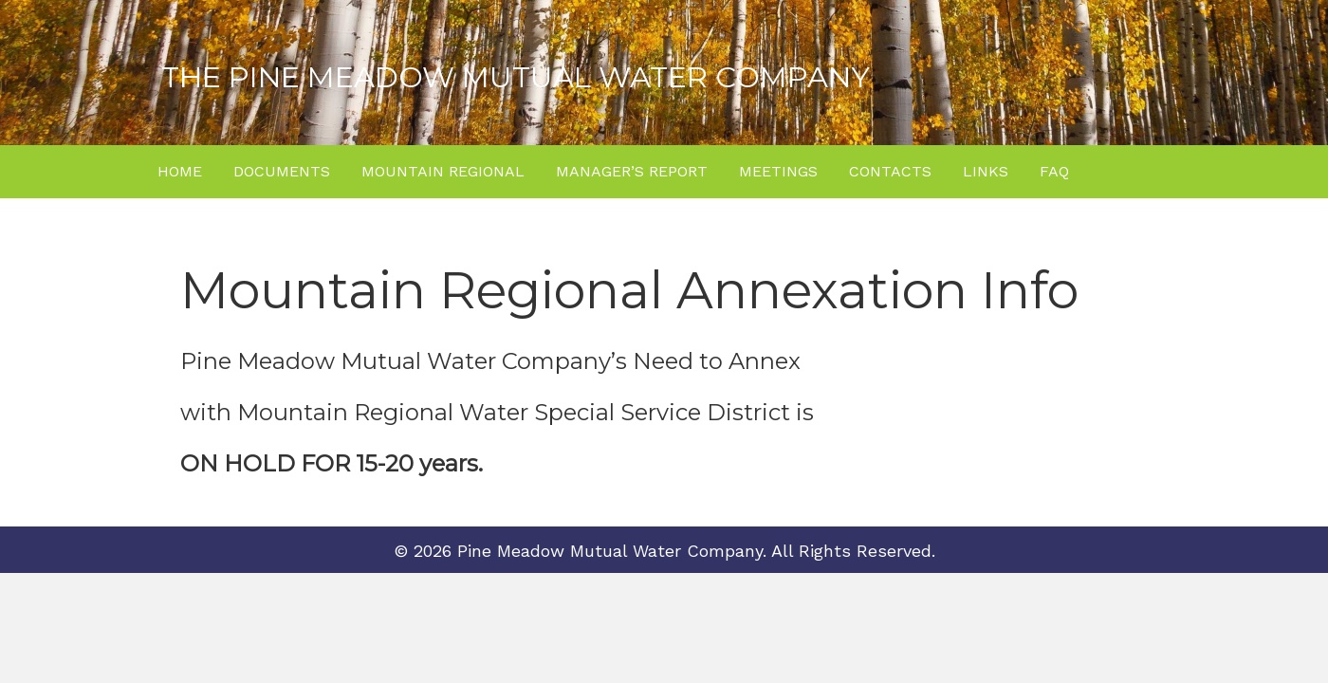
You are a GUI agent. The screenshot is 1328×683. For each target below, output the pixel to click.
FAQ (1054, 171)
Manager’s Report (632, 171)
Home (179, 171)
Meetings (778, 171)
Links (985, 171)
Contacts (890, 171)
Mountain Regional (443, 171)
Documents (281, 171)
